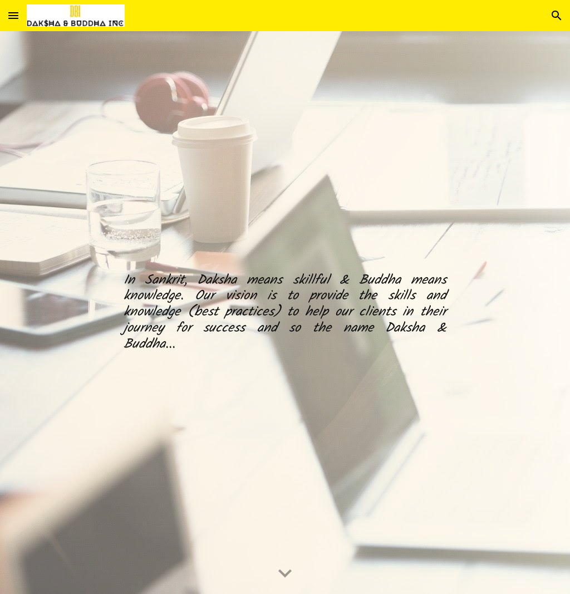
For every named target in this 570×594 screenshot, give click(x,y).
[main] (284, 312)
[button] (13, 15)
